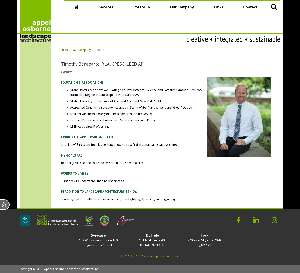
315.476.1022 (134, 256)
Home (65, 50)
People (99, 50)
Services (106, 7)
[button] (274, 6)
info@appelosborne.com (163, 256)
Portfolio (141, 7)
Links (218, 7)
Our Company (183, 8)
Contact (250, 7)
